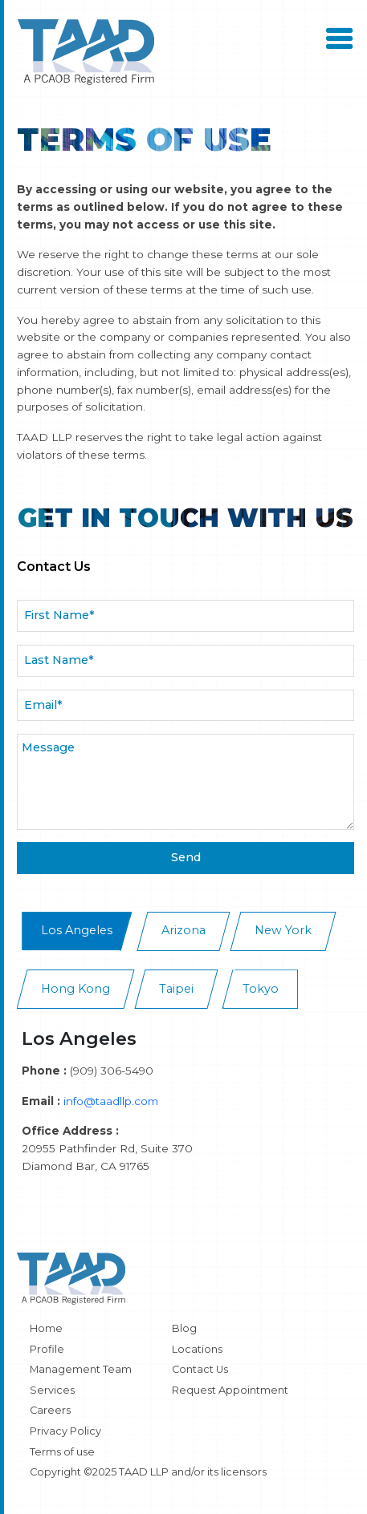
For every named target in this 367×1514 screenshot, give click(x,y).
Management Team (81, 1369)
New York (283, 930)
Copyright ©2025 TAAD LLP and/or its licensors (148, 1472)
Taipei (176, 989)
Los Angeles (76, 930)
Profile (47, 1349)
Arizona (183, 930)
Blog (184, 1328)
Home (46, 1328)
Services (52, 1390)
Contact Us (200, 1369)
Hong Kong (75, 989)
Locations (197, 1349)
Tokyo (261, 989)
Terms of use (62, 1452)
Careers (50, 1410)
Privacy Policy (65, 1431)
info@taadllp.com (110, 1101)
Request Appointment (230, 1390)
